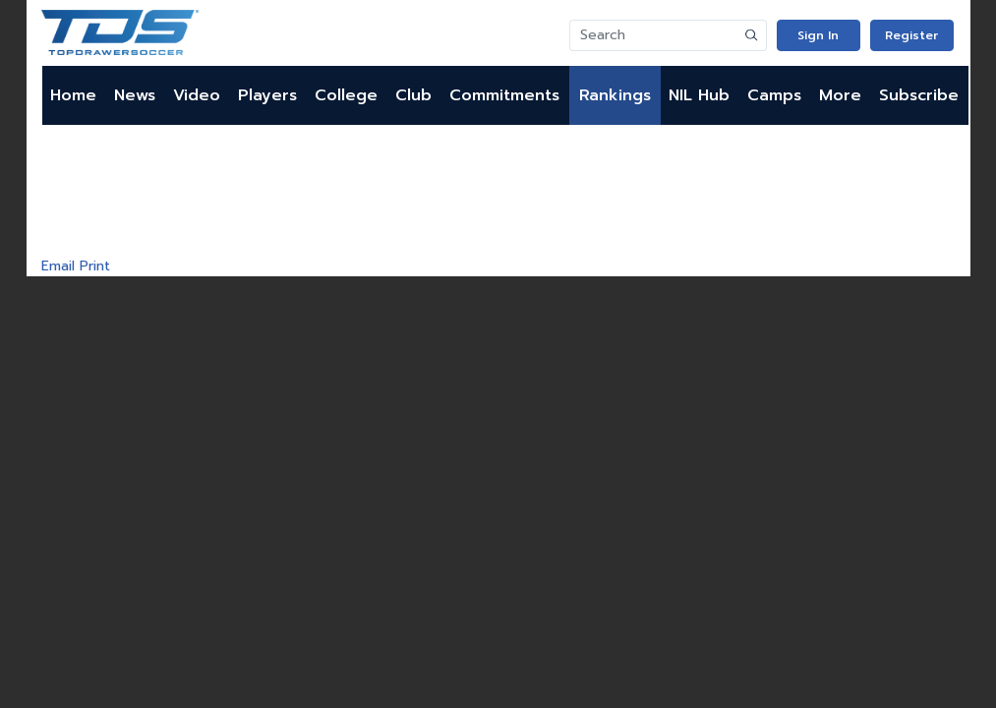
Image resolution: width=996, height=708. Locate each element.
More (840, 95)
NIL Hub (699, 95)
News (134, 95)
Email (58, 266)
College (346, 95)
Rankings (615, 95)
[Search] (653, 35)
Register (911, 35)
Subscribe (919, 95)
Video (196, 95)
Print (95, 266)
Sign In (818, 35)
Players (267, 95)
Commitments (504, 95)
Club (413, 95)
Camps (774, 95)
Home (73, 95)
